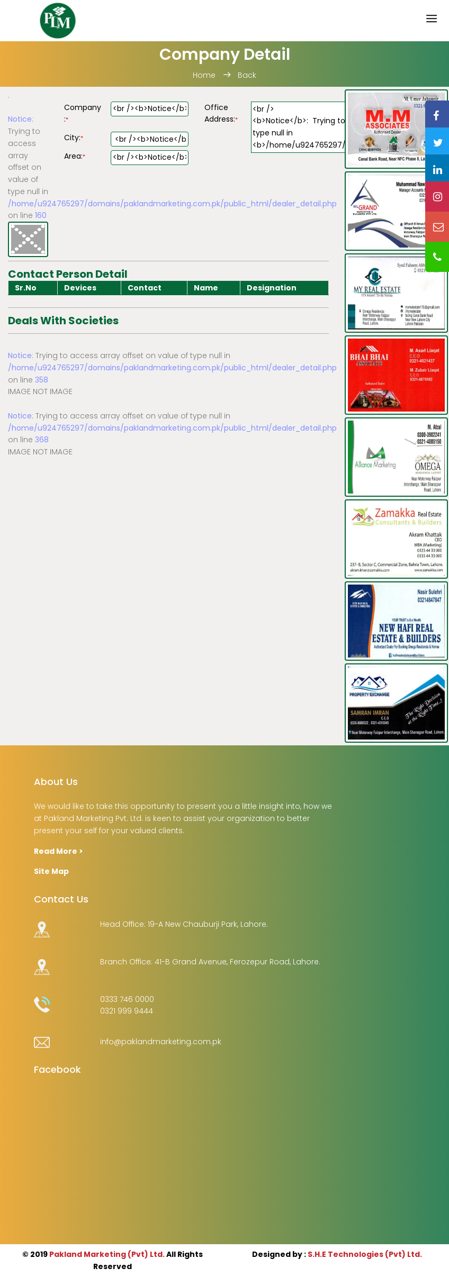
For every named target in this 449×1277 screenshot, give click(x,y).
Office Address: (221, 113)
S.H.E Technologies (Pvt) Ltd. (365, 1254)
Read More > (58, 851)
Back (247, 75)
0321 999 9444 (126, 1011)
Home (205, 75)
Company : (82, 113)
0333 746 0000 (127, 999)
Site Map (51, 871)
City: (73, 137)
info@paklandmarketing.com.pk (160, 1041)
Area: (74, 156)
